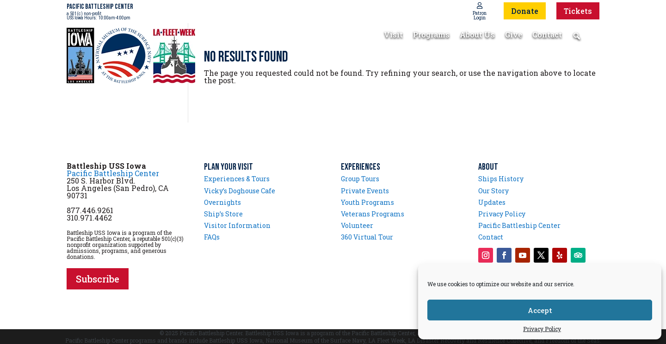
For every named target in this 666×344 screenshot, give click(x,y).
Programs (431, 35)
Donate (524, 11)
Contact (547, 35)
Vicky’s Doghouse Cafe (239, 190)
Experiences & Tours (237, 178)
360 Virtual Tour (367, 237)
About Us (477, 35)
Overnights (222, 202)
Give (513, 35)
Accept (540, 310)
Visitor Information (237, 225)
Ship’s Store (223, 213)
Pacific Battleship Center (113, 173)
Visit (393, 35)
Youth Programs (367, 202)
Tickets (578, 11)
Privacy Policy (542, 328)
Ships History (501, 178)
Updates (492, 202)
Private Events (365, 190)
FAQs (212, 237)
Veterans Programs (372, 213)
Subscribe (97, 279)
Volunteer (357, 225)
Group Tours (360, 178)
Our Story (493, 190)
